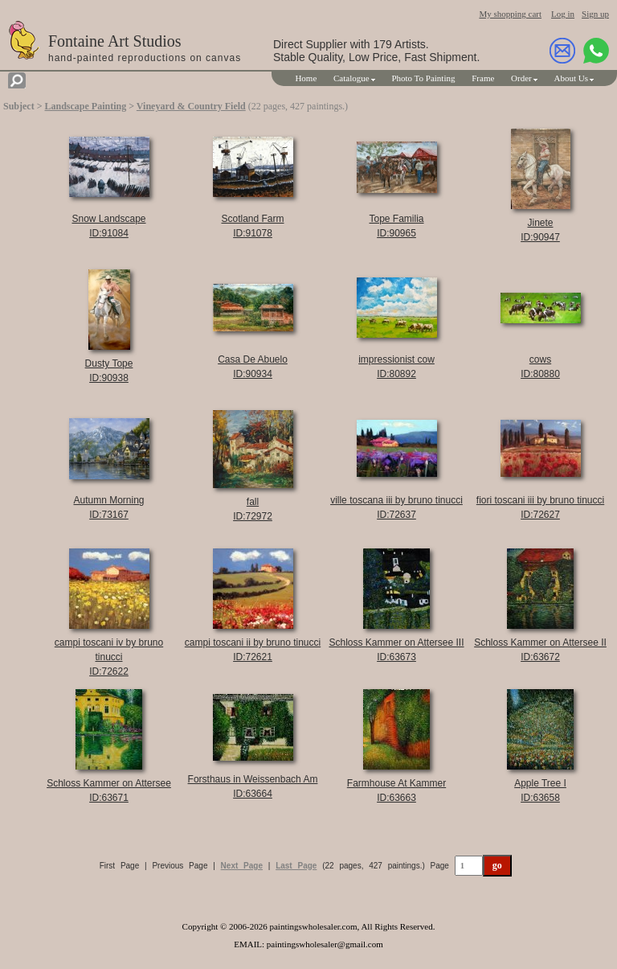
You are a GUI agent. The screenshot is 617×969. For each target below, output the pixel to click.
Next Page (242, 865)
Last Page (296, 865)
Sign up (595, 13)
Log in (562, 13)
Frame (483, 78)
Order (521, 78)
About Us (571, 78)
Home (306, 78)
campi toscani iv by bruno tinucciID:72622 (109, 657)
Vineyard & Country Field (191, 106)
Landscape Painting (86, 106)
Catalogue (351, 78)
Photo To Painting (423, 78)
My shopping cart (510, 13)
